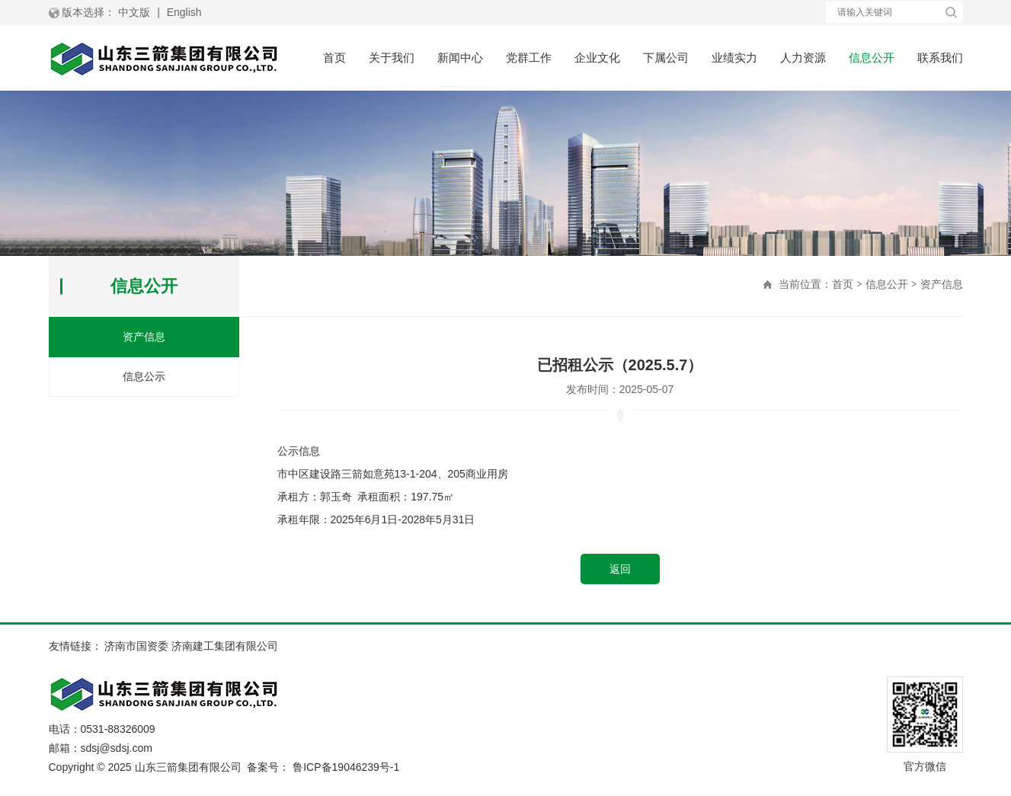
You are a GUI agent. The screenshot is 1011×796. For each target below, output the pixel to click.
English (184, 12)
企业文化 (597, 57)
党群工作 (529, 57)
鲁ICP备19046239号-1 (346, 767)
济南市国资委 (136, 646)
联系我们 (940, 57)
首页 (334, 57)
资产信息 (941, 284)
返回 (620, 569)
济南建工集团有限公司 (224, 646)
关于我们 (391, 57)
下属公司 (666, 57)
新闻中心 (460, 57)
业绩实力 (734, 57)
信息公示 (144, 376)
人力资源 (803, 57)
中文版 (134, 12)
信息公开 (871, 57)
